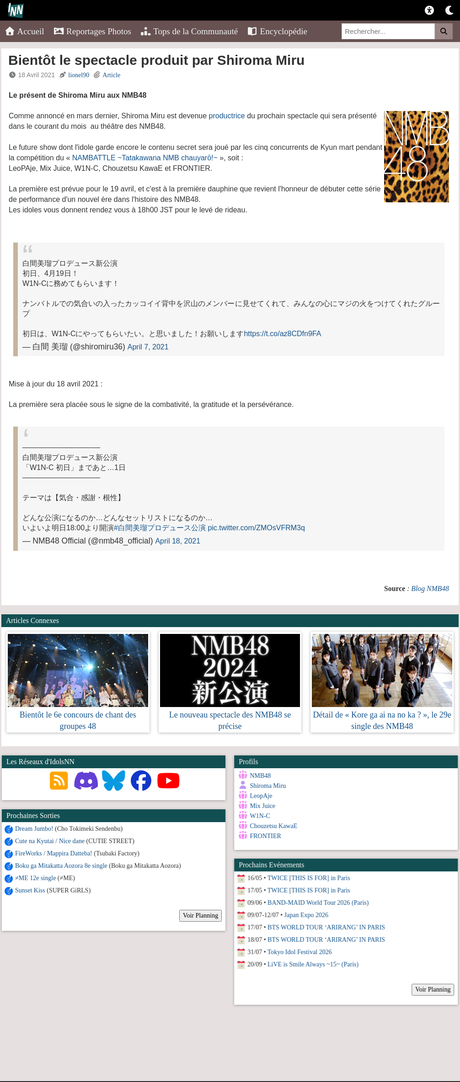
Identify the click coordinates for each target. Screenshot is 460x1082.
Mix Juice (261, 805)
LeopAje (259, 795)
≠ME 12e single (35, 878)
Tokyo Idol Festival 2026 (298, 949)
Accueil (24, 31)
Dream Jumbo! (34, 828)
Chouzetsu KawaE (272, 826)
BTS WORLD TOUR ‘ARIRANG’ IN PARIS (324, 925)
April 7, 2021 (148, 347)
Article (111, 75)
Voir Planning (200, 915)
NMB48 (258, 775)
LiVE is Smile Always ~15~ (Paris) (311, 962)
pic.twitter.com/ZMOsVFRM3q (256, 528)
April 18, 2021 (177, 541)
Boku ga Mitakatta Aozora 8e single (61, 865)
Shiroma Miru (266, 785)
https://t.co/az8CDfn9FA (282, 334)
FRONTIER (263, 836)
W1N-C (258, 816)
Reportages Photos (92, 31)
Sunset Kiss (30, 890)
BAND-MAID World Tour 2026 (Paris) (316, 900)
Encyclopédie (277, 31)
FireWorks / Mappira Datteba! (53, 853)
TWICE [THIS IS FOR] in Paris (307, 875)
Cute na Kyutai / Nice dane (50, 841)
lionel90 (78, 75)
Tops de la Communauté (189, 31)
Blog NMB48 (430, 588)
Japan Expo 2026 (304, 912)
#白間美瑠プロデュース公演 (160, 528)
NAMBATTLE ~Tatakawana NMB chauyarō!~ (145, 158)
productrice (227, 116)
